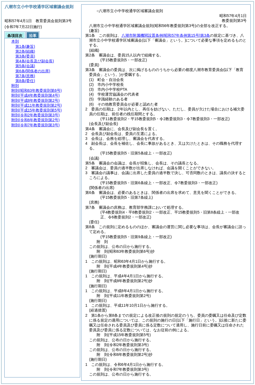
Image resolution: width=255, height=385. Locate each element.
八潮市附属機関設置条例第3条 (165, 35)
